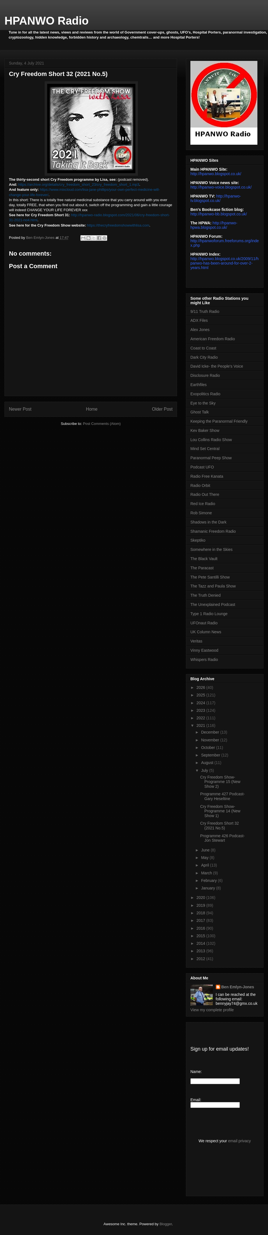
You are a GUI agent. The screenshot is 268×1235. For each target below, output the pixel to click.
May (205, 857)
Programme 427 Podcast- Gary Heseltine (222, 796)
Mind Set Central (204, 448)
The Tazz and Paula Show (213, 586)
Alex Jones (199, 329)
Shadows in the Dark (208, 522)
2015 (201, 936)
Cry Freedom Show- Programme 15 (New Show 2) (220, 782)
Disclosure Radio (205, 375)
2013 (201, 951)
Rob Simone (201, 513)
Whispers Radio (204, 659)
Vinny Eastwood (204, 650)
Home (92, 409)
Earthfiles (198, 384)
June (205, 850)
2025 (201, 695)
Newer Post (20, 409)
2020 (201, 897)
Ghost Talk (199, 412)
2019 (201, 905)
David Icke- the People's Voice (216, 366)
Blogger (165, 1224)
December (210, 732)
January (208, 888)
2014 (201, 943)
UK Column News (205, 632)
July (205, 770)
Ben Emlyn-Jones (237, 987)
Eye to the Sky (203, 403)
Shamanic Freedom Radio (213, 531)
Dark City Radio (204, 357)
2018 (201, 913)
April (205, 865)
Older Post (162, 409)
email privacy (239, 1141)
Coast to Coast (203, 348)
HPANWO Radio (46, 21)
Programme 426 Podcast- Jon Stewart (222, 838)
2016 (201, 928)
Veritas (196, 641)
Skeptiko (197, 540)
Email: (195, 1100)
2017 (201, 920)
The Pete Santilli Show (210, 577)
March (207, 873)
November (210, 740)
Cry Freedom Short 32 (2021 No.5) (219, 825)
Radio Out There (204, 494)
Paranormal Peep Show (211, 458)
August (207, 762)
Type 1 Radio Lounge (209, 613)
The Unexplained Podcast (212, 604)
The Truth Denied (205, 595)
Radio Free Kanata (206, 476)
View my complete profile (212, 1010)
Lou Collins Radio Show (211, 439)
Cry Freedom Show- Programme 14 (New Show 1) (220, 811)
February (209, 880)
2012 (201, 958)
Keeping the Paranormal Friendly (219, 421)
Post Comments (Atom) (102, 424)
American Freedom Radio (212, 339)
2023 (201, 710)
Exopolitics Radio (205, 394)
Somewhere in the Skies (211, 549)
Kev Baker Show (204, 430)
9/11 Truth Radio (204, 311)
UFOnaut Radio (203, 623)
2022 (201, 718)
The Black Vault (203, 558)
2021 (201, 725)
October (208, 747)
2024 (201, 703)
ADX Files (199, 320)
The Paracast (202, 568)
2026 (201, 687)
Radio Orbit (200, 485)
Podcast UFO (202, 467)
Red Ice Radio (202, 503)
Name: (196, 1071)
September (211, 755)
